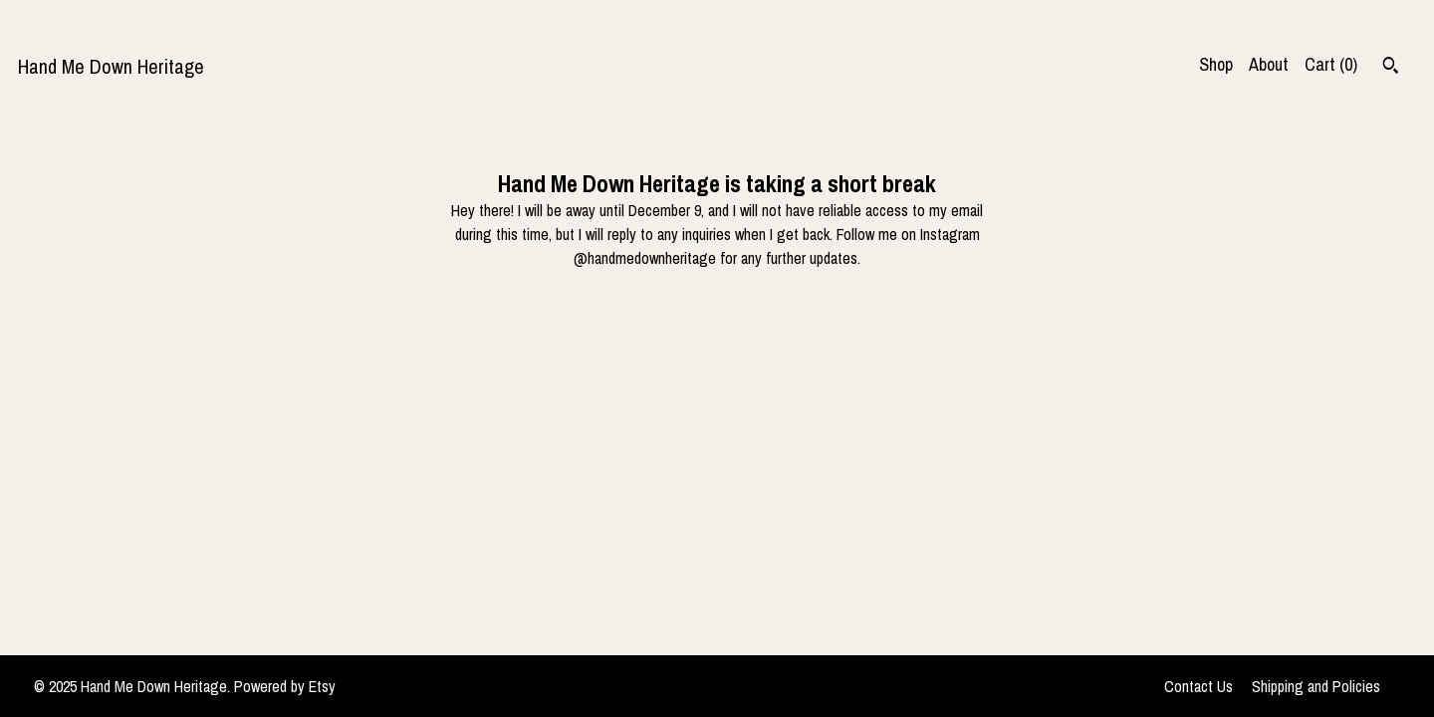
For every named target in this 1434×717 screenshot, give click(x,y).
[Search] (1390, 68)
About (1269, 64)
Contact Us (1198, 686)
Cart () (1331, 64)
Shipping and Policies (1316, 686)
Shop (1216, 64)
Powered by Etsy (285, 686)
